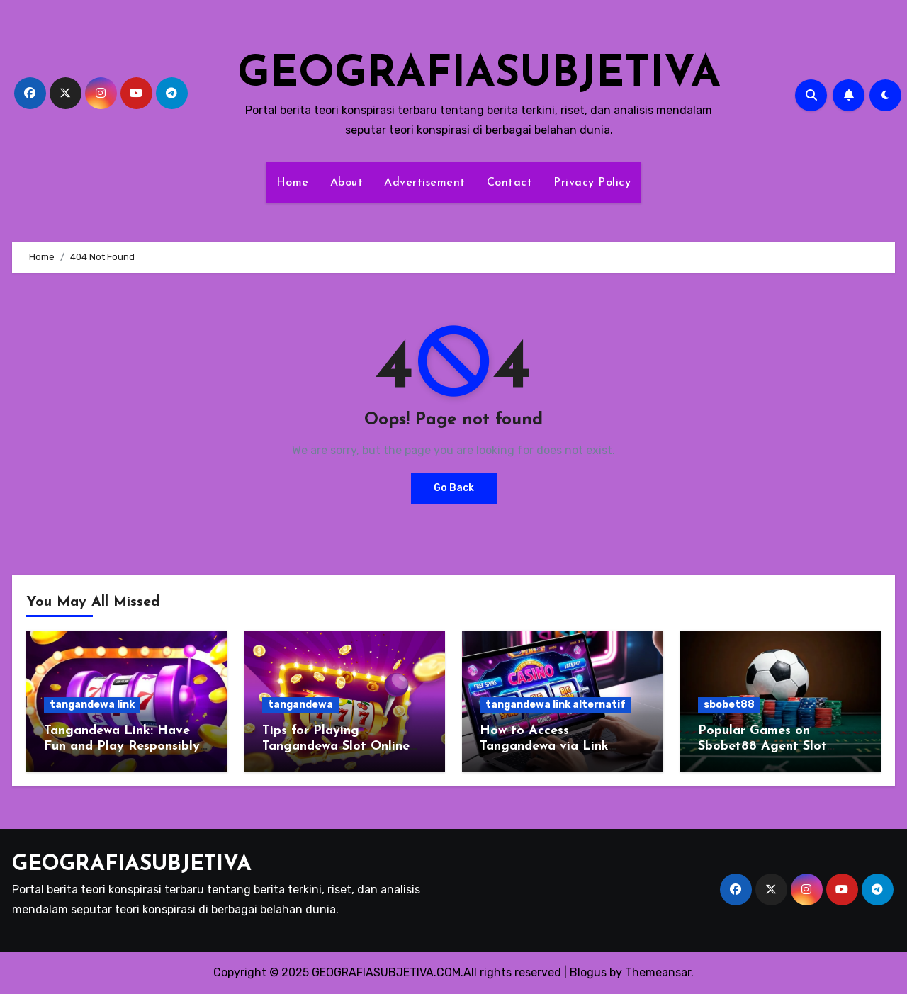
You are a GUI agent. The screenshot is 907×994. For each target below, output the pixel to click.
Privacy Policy (592, 182)
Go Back (454, 488)
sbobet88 (729, 705)
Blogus (588, 972)
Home (292, 182)
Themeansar (658, 972)
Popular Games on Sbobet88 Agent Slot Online (762, 746)
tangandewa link (92, 705)
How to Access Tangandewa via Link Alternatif (544, 746)
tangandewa (300, 705)
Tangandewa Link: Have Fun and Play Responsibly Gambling (122, 746)
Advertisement (425, 182)
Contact (510, 182)
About (347, 182)
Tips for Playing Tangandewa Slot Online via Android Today (336, 746)
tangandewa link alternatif (555, 705)
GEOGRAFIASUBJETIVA (479, 75)
